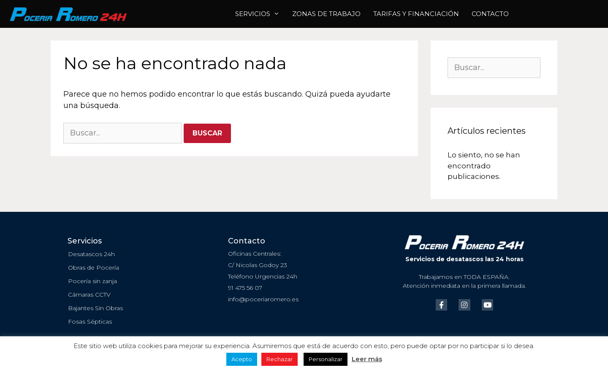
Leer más (367, 359)
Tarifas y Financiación (416, 14)
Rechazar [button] (279, 359)
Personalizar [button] (325, 359)
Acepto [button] (241, 359)
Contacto (490, 14)
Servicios (260, 14)
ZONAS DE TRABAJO (326, 14)
